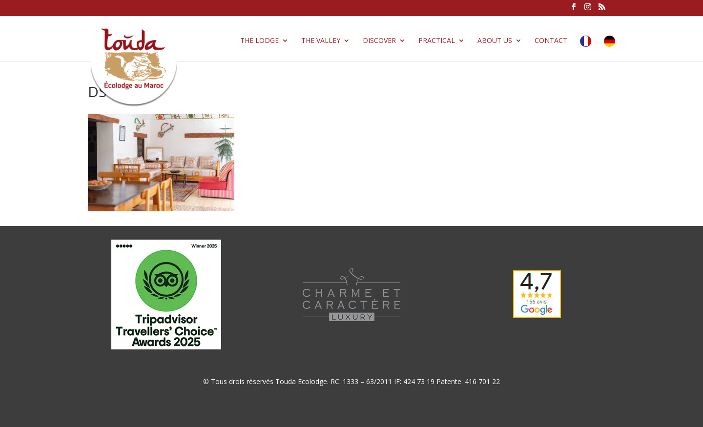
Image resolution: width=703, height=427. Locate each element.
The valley (320, 41)
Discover (379, 41)
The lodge (259, 41)
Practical (436, 41)
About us (494, 41)
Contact (551, 41)
